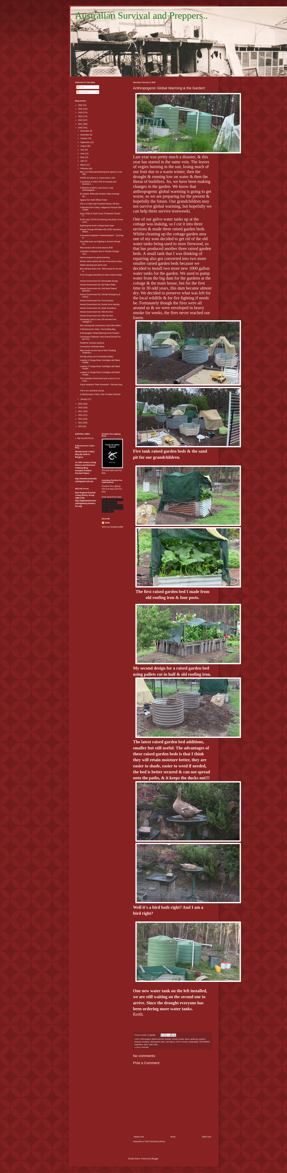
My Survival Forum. (86, 438)
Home (172, 1137)
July (82, 150)
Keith (107, 523)
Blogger (155, 1159)
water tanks (153, 1044)
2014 (80, 423)
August (83, 146)
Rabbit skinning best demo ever (93, 265)
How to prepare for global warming (94, 257)
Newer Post (139, 1137)
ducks (187, 1039)
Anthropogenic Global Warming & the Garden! (99, 333)
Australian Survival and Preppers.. (141, 15)
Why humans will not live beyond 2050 (96, 248)
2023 (80, 116)
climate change (178, 1039)
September (85, 142)
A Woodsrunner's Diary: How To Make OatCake (100, 394)
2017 (80, 411)
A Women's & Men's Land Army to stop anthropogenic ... (96, 189)
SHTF (178, 1042)
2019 (80, 404)
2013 (80, 426)
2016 (80, 415)
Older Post (206, 1137)
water (146, 1044)
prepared (137, 1042)
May (82, 157)
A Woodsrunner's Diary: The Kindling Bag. (98, 329)
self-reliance (170, 1042)
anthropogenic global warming (152, 1039)
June (82, 153)
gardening (194, 1039)
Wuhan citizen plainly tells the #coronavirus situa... (101, 261)
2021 (80, 124)
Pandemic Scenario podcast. (92, 343)
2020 (80, 128)
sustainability (193, 1042)
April (82, 161)
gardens (202, 1039)
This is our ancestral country (92, 391)
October (84, 138)
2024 (80, 112)
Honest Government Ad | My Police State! (97, 285)
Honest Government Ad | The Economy (96, 300)
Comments (83, 92)
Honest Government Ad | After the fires (96, 312)
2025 (80, 109)
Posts (80, 87)
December (85, 131)
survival (184, 1042)
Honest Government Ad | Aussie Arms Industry (100, 304)
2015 (80, 419)
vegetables (138, 1044)
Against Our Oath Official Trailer (93, 200)
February (84, 168)
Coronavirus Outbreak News (92, 346)
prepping (145, 1042)
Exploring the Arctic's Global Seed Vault (97, 226)
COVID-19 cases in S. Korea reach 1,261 (97, 178)
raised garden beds (157, 1042)
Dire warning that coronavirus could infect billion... (101, 325)
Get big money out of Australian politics (96, 356)
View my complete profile (112, 527)
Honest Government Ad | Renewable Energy (99, 281)
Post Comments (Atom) (155, 1141)
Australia (168, 1039)
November (85, 135)
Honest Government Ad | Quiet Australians (98, 308)
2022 (80, 120)
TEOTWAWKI (204, 1042)
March (83, 165)
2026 (80, 105)
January (84, 399)
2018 (80, 407)
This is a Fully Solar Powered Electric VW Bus (99, 204)
